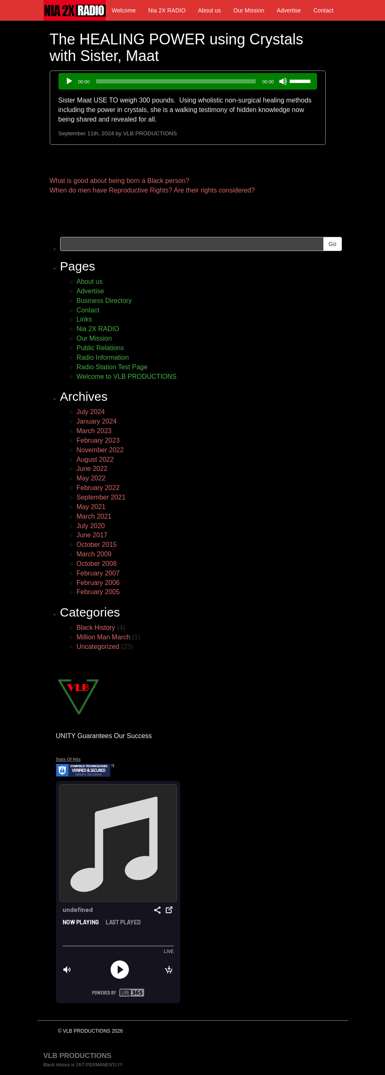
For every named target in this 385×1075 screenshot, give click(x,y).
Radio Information (103, 357)
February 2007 (98, 573)
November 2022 (100, 449)
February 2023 (98, 440)
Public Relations (100, 347)
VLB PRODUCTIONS (150, 133)
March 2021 (94, 516)
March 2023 (94, 430)
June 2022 (92, 468)
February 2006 (98, 582)
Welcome (124, 10)
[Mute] (283, 81)
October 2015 (97, 544)
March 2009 (94, 554)
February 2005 (98, 591)
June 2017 (92, 535)
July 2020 (91, 525)
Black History (96, 627)
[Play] (69, 81)
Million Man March (104, 637)
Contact (323, 10)
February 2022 (98, 487)
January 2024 (97, 421)
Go (333, 244)
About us (209, 10)
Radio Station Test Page (112, 367)
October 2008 (97, 563)
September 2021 (101, 497)
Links (84, 319)
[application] (187, 81)
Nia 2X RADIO (167, 10)
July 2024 (91, 411)
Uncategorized (98, 646)
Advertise (289, 10)
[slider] (176, 81)
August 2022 (95, 459)
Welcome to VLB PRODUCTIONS (127, 376)
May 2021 (91, 506)
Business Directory (104, 300)
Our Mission (248, 10)
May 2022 (91, 478)
